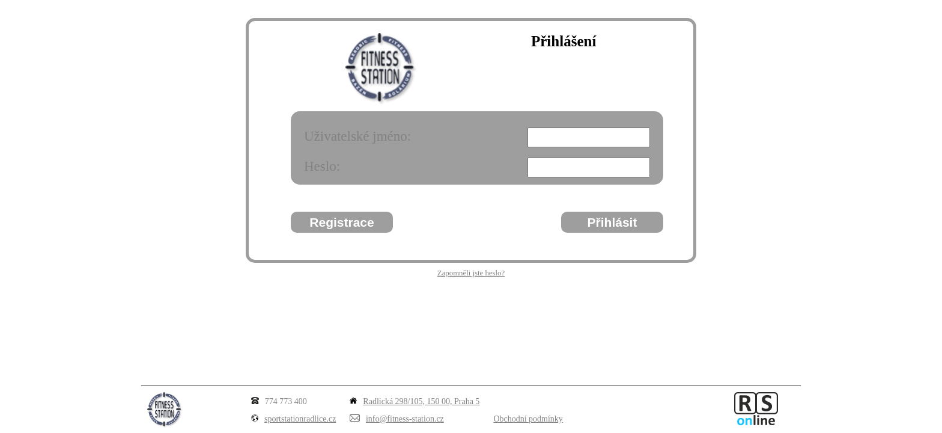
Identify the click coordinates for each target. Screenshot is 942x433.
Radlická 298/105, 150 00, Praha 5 (421, 401)
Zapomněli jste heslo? (471, 273)
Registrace (341, 222)
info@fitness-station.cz (405, 418)
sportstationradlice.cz (300, 418)
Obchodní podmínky (528, 418)
